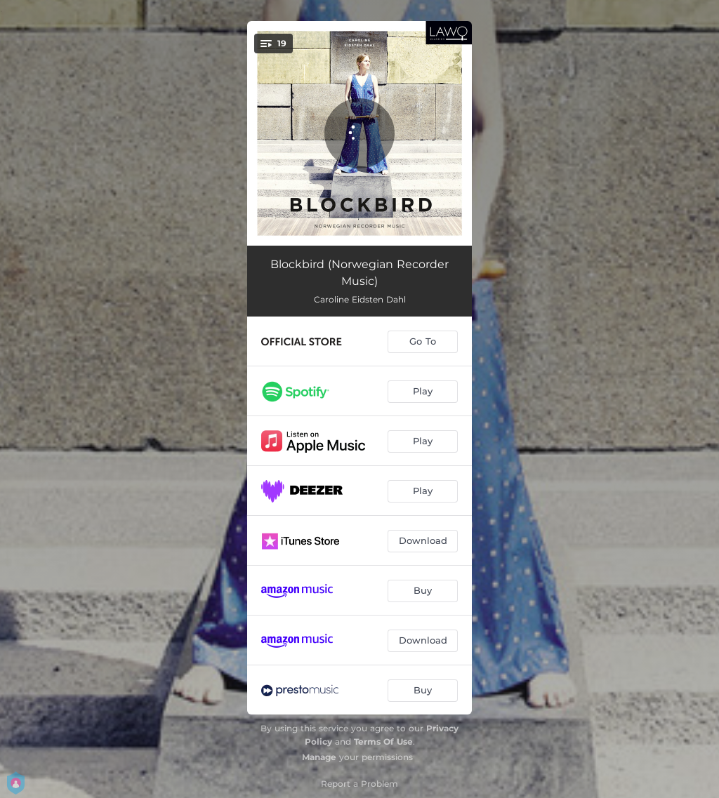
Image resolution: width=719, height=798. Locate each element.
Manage (319, 757)
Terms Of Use (383, 741)
